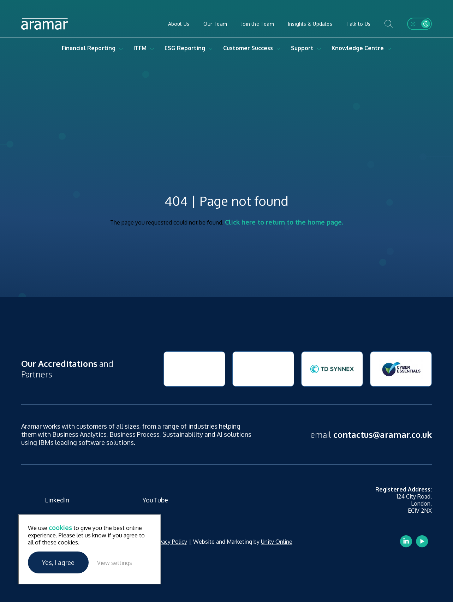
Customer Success (248, 48)
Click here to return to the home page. (284, 222)
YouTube (155, 500)
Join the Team (257, 24)
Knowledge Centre (358, 48)
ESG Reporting (185, 48)
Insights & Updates (310, 24)
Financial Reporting (88, 48)
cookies (60, 527)
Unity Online (276, 541)
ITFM (140, 48)
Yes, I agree (58, 562)
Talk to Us (358, 24)
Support (302, 48)
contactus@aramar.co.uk (382, 434)
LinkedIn (57, 500)
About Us (179, 24)
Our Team (215, 24)
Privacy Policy (170, 541)
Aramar (44, 24)
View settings (114, 562)
